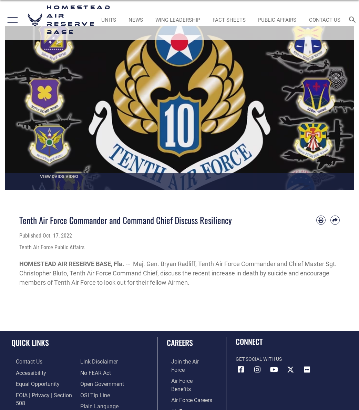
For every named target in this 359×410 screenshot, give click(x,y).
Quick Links (30, 342)
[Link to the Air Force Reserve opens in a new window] (185, 393)
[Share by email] (335, 220)
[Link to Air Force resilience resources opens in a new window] (90, 404)
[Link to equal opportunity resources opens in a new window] (30, 383)
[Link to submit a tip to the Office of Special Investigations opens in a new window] (92, 383)
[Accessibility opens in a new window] (24, 372)
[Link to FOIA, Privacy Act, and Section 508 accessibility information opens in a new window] (40, 393)
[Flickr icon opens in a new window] (307, 370)
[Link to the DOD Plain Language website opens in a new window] (97, 393)
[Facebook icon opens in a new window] (241, 370)
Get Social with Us (259, 359)
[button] (11, 20)
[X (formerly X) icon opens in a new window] (290, 370)
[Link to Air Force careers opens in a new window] (185, 383)
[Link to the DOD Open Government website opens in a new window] (99, 372)
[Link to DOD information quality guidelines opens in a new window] (32, 404)
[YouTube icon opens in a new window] (274, 370)
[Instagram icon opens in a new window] (257, 370)
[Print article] (321, 220)
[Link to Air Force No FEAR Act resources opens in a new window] (93, 361)
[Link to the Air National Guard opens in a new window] (186, 404)
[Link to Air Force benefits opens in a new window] (185, 372)
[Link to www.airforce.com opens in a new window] (185, 361)
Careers (180, 342)
